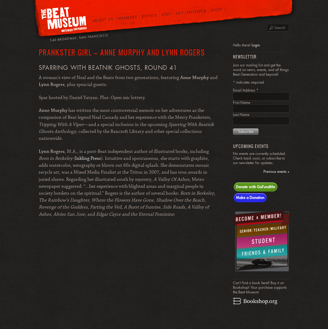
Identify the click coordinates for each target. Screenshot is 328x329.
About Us (103, 19)
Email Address (245, 90)
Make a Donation (250, 197)
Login (256, 45)
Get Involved (191, 12)
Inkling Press (88, 158)
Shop (217, 10)
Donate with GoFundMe (255, 186)
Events (149, 16)
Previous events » (276, 172)
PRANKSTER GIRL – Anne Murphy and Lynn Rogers (122, 52)
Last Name (241, 114)
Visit (166, 14)
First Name (241, 102)
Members (128, 17)
